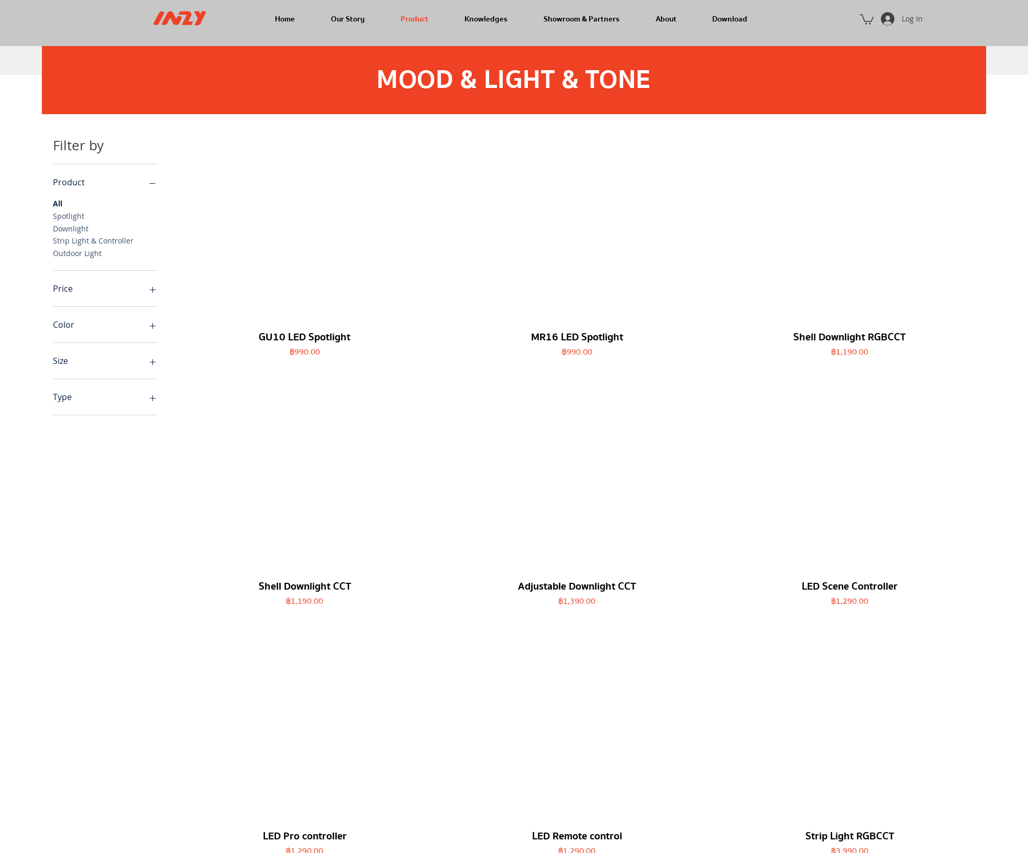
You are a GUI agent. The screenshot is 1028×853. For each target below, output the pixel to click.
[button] (867, 19)
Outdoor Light (77, 252)
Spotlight (68, 215)
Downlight (71, 228)
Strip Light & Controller (93, 240)
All (57, 202)
